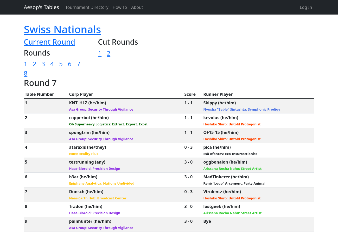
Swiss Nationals (62, 29)
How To (120, 7)
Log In (306, 7)
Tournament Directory (87, 7)
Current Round (49, 42)
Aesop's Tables (41, 7)
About (137, 7)
